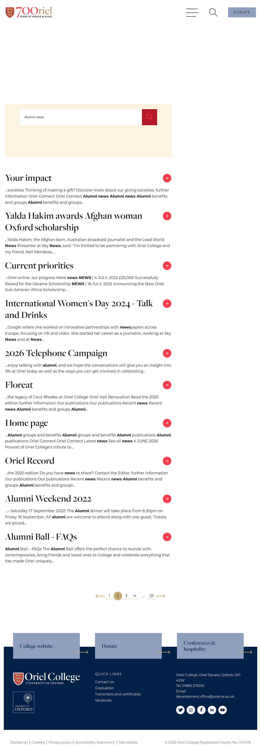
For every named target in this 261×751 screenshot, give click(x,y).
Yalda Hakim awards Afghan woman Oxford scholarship (73, 221)
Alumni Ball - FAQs (41, 536)
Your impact (28, 177)
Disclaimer (19, 742)
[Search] (149, 117)
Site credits (128, 742)
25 (152, 595)
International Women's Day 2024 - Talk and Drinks (79, 308)
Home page (26, 422)
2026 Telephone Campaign (56, 353)
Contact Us (104, 682)
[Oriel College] (28, 19)
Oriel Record (29, 460)
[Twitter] (180, 710)
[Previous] (100, 595)
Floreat (19, 384)
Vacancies (103, 700)
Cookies (38, 742)
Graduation (104, 688)
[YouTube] (222, 710)
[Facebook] (201, 710)
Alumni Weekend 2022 (48, 498)
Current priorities (39, 265)
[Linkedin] (212, 710)
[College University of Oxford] (23, 702)
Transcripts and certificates (118, 694)
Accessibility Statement (95, 742)
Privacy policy (60, 742)
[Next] (160, 595)
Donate (242, 19)
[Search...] (81, 117)
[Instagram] (191, 710)
